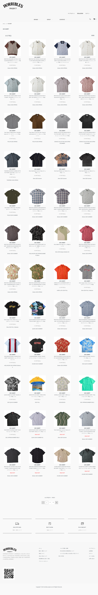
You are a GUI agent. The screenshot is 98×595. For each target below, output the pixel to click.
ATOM (66, 565)
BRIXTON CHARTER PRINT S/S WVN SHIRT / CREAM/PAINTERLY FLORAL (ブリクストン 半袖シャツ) (12, 290)
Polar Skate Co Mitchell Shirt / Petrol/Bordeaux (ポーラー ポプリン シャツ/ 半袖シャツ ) (12, 137)
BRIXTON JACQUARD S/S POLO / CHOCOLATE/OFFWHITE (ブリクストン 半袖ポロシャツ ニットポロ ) (12, 61)
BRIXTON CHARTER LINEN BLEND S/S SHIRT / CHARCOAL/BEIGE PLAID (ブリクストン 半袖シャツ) (62, 214)
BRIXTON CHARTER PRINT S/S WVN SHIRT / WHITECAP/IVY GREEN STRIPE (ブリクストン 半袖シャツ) (87, 214)
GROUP (49, 19)
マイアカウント (71, 13)
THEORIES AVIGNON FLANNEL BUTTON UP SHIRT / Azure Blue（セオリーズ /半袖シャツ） (12, 177)
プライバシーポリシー (48, 570)
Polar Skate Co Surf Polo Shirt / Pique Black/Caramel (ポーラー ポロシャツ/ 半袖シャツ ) (37, 137)
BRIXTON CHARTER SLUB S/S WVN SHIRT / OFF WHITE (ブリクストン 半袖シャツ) (37, 98)
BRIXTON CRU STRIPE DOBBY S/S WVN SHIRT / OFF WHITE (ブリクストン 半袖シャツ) (87, 61)
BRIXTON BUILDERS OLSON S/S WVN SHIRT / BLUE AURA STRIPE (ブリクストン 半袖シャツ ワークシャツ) (62, 61)
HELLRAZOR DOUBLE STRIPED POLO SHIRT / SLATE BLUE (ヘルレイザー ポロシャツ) (12, 366)
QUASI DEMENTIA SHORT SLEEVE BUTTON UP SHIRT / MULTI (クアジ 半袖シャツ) (37, 328)
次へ (56, 512)
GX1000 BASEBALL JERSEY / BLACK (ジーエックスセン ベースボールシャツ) (37, 366)
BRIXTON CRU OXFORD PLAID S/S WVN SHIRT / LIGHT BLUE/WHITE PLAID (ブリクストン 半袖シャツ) (87, 441)
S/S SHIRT (10, 23)
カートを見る (93, 565)
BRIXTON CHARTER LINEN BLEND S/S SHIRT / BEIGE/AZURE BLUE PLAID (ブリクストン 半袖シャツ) (37, 214)
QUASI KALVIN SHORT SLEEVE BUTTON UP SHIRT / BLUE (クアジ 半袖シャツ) (37, 441)
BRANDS (36, 19)
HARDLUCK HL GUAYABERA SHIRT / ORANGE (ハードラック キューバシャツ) (62, 290)
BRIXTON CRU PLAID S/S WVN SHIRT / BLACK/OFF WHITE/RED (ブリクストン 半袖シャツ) (62, 98)
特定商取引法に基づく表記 (49, 568)
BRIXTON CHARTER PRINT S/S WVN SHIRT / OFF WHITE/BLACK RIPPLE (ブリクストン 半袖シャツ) (62, 328)
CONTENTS (62, 19)
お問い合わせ (93, 568)
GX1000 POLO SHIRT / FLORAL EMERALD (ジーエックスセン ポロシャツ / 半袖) (87, 478)
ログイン (87, 13)
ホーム (4, 23)
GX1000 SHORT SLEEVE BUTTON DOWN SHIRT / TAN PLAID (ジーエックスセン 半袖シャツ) (62, 478)
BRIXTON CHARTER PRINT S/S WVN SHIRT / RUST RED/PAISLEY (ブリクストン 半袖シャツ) (87, 252)
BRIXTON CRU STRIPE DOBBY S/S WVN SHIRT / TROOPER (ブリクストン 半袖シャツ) (12, 98)
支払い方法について (47, 565)
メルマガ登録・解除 (66, 557)
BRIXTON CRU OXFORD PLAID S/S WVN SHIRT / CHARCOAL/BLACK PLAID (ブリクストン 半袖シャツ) (12, 478)
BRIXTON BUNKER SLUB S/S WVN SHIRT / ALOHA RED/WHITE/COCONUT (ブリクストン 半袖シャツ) (62, 366)
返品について (46, 563)
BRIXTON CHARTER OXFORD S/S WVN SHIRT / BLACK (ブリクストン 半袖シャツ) (37, 478)
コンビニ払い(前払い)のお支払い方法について (72, 563)
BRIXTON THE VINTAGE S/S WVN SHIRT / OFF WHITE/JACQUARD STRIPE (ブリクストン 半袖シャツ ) (37, 61)
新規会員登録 (80, 13)
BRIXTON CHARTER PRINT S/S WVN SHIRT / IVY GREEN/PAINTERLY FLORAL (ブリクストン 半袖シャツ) (37, 290)
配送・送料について (47, 560)
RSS (63, 565)
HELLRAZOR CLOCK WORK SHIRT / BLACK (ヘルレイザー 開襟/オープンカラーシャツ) (37, 252)
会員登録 (92, 560)
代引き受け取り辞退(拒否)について (70, 560)
